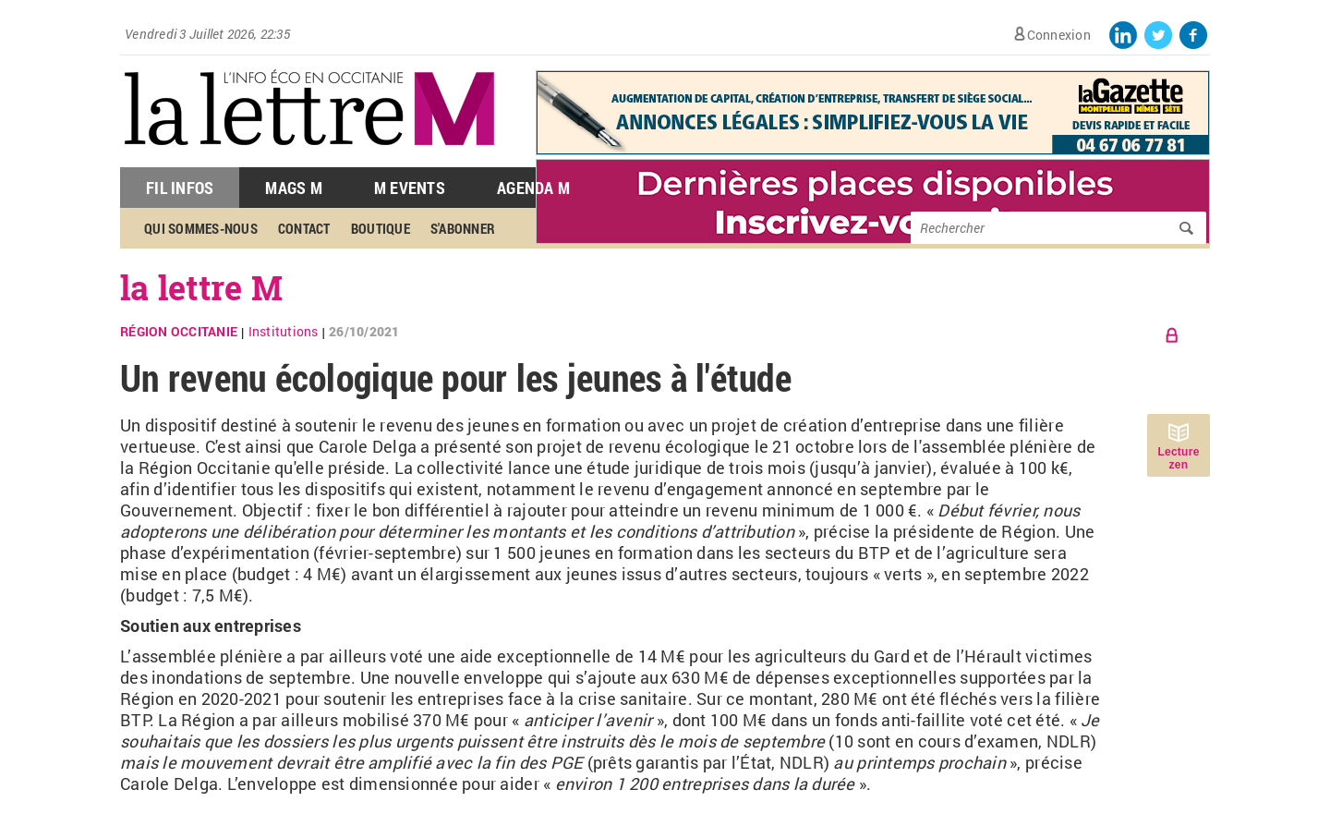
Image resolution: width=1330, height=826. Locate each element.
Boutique (380, 228)
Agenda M (533, 187)
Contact (304, 228)
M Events (409, 187)
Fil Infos (179, 187)
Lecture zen (1178, 458)
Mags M (293, 187)
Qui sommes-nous (201, 228)
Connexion (1059, 34)
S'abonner (462, 228)
